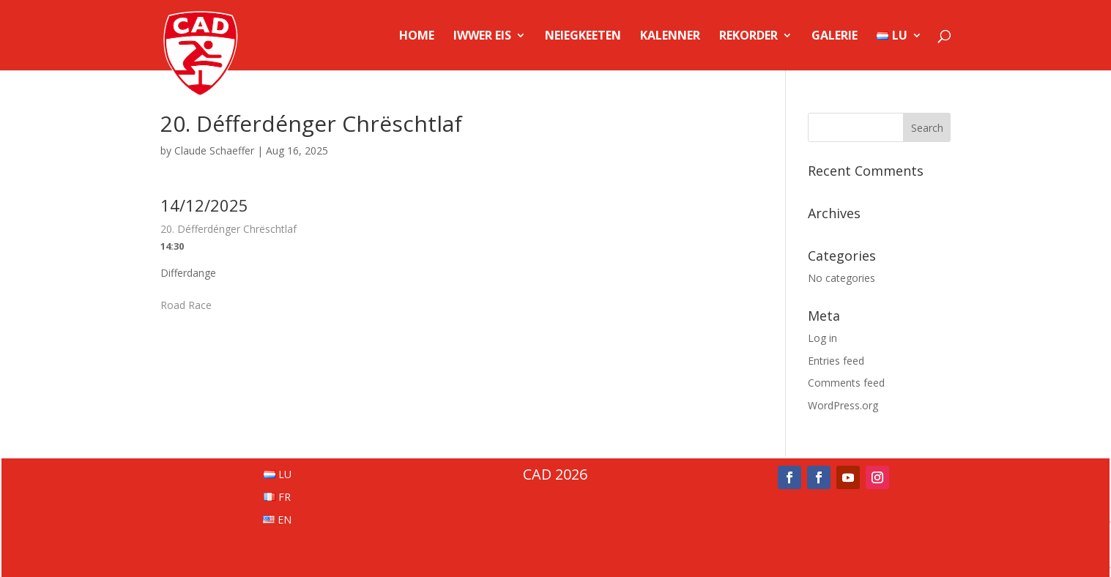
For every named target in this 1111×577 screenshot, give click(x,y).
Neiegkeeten (583, 36)
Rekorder (748, 36)
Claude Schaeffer (214, 150)
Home (416, 36)
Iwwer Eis (482, 36)
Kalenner (670, 36)
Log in (822, 338)
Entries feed (836, 361)
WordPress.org (843, 405)
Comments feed (846, 383)
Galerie (834, 36)
